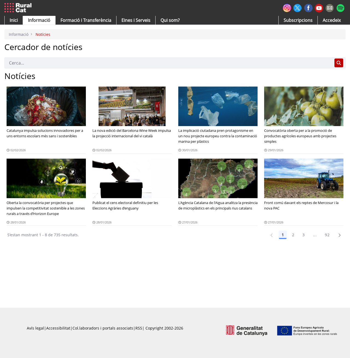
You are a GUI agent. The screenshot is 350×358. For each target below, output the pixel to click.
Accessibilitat (58, 328)
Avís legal (35, 328)
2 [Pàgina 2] (293, 234)
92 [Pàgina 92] (327, 234)
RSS (138, 328)
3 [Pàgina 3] (303, 234)
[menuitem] (86, 20)
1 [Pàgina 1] (283, 234)
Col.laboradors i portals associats (102, 328)
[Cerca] (168, 62)
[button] (14, 20)
